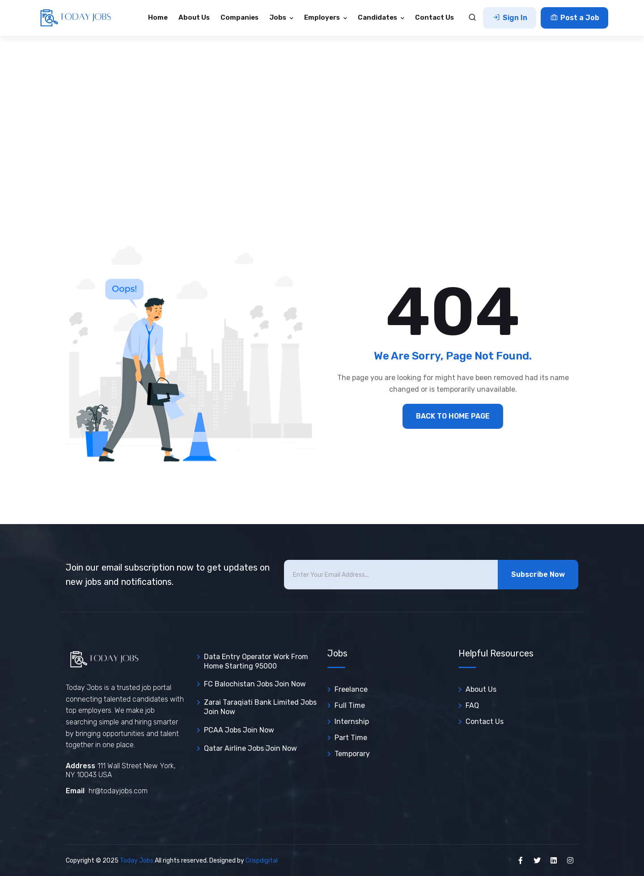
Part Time (351, 737)
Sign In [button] (509, 17)
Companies (239, 17)
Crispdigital (262, 860)
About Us (194, 17)
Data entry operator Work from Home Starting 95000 (256, 661)
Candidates (378, 17)
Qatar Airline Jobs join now (250, 748)
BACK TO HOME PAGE (453, 416)
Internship (352, 721)
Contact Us (434, 17)
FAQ (472, 705)
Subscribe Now (538, 574)
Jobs (278, 17)
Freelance (351, 689)
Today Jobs (136, 860)
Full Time (350, 705)
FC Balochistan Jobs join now (255, 684)
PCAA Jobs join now (239, 730)
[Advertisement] (322, 102)
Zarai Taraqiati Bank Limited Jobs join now (260, 707)
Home (158, 17)
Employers (322, 17)
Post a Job (574, 17)
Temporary (352, 753)
